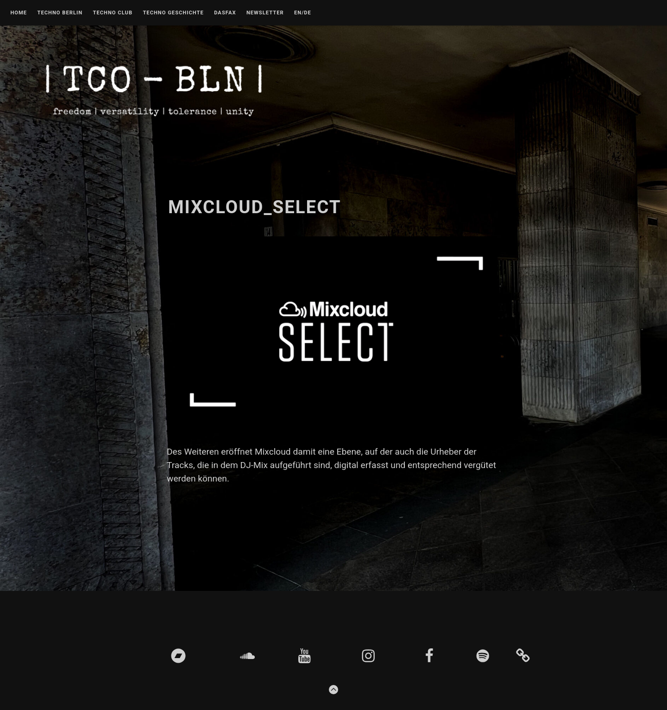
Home (18, 13)
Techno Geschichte (173, 13)
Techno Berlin (59, 13)
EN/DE (302, 13)
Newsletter (265, 13)
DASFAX (225, 13)
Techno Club (112, 13)
